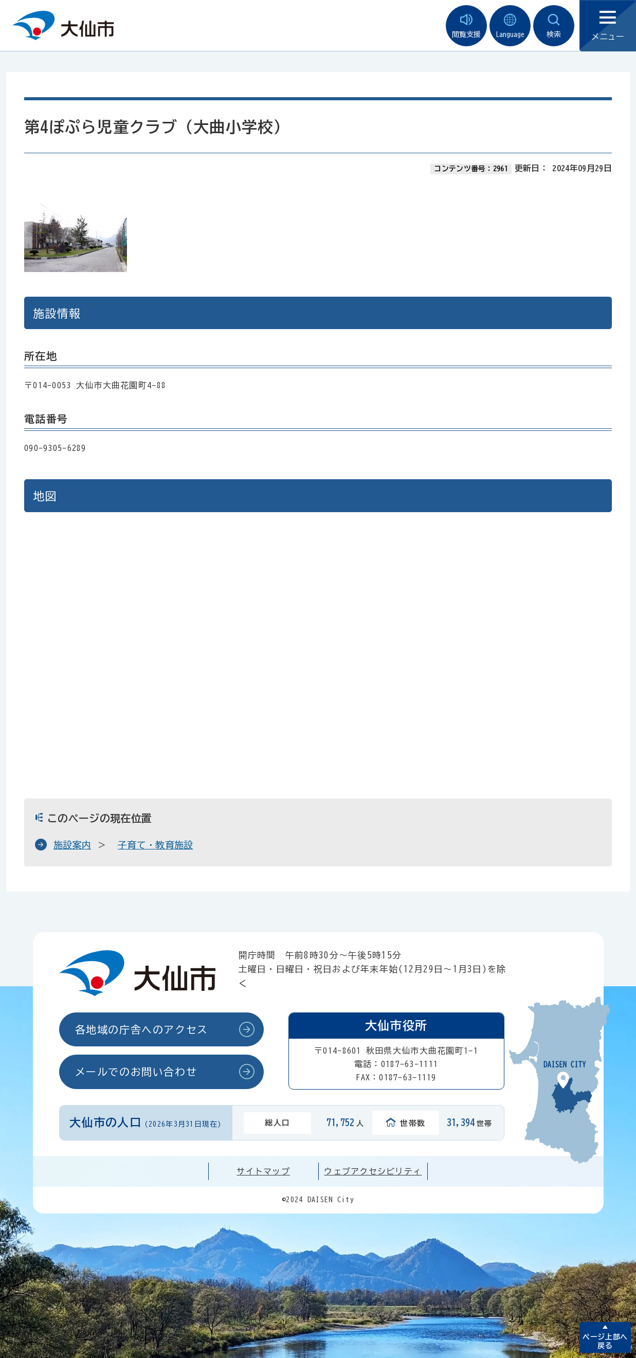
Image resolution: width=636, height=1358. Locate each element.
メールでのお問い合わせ (136, 1071)
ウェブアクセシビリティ (373, 1171)
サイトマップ (263, 1171)
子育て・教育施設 (155, 844)
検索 (554, 26)
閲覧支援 (466, 26)
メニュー (607, 26)
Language (510, 26)
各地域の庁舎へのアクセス (141, 1029)
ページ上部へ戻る (605, 1341)
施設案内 (72, 844)
